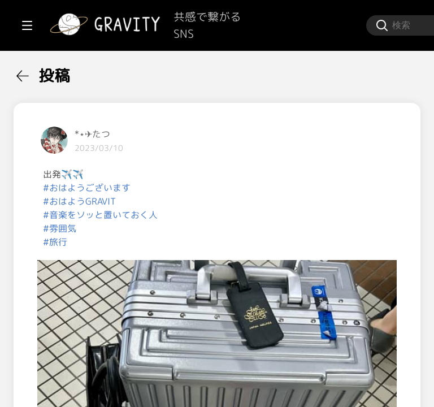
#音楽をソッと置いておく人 (236, 215)
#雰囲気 (195, 228)
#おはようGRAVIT (215, 201)
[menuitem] (68, 72)
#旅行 (191, 242)
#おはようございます (222, 187)
